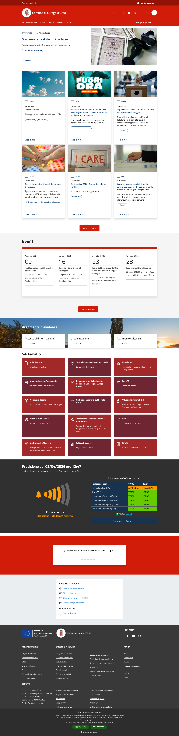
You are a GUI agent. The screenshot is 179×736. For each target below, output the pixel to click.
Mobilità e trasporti (63, 678)
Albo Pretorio (95, 694)
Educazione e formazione (99, 654)
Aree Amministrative (30, 657)
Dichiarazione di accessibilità (101, 707)
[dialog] (89, 722)
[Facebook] (122, 12)
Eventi (126, 677)
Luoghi (126, 673)
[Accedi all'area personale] (145, 3)
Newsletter (60, 698)
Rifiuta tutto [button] (98, 727)
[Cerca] (154, 12)
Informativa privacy (97, 698)
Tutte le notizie (89, 228)
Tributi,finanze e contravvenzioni (103, 663)
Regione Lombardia (29, 3)
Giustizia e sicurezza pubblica (101, 659)
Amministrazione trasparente (101, 690)
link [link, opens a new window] (111, 722)
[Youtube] (128, 12)
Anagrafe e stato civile (64, 653)
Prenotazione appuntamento (67, 690)
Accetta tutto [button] (80, 727)
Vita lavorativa (61, 661)
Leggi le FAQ (61, 702)
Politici (24, 670)
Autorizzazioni (95, 675)
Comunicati (128, 657)
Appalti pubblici (62, 670)
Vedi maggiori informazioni (123, 521)
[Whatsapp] (133, 12)
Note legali (94, 702)
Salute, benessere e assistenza (102, 671)
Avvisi (75, 102)
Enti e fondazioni (28, 665)
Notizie (29, 33)
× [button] (176, 711)
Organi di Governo (29, 653)
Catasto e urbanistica (64, 674)
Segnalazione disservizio (65, 694)
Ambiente (94, 667)
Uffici (24, 661)
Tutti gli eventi (88, 309)
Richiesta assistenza (64, 707)
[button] (89, 732)
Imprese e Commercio (64, 665)
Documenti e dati (28, 678)
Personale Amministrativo (32, 674)
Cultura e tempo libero (64, 657)
